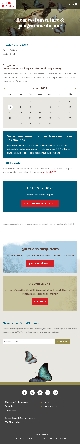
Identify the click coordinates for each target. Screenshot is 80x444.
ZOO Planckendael (12, 422)
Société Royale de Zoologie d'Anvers (20, 418)
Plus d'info (40, 301)
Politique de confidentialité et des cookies (29, 438)
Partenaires (9, 406)
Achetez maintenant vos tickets (39, 203)
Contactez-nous (50, 406)
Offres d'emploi (11, 410)
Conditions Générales (59, 438)
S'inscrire (62, 341)
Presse (46, 402)
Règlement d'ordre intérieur (16, 402)
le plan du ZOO (49, 172)
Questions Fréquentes (40, 263)
